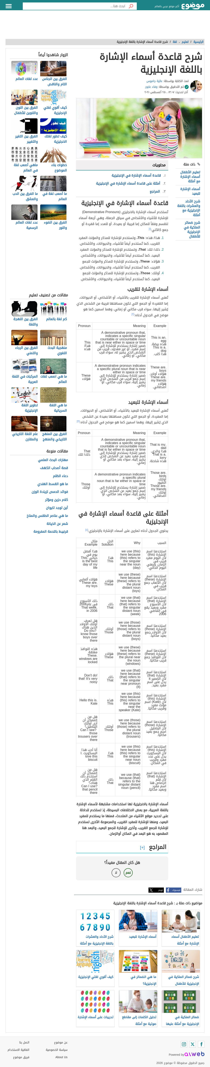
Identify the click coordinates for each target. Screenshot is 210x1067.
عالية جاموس (154, 81)
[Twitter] (192, 1044)
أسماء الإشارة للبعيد (190, 191)
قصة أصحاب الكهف (54, 468)
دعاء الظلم (60, 476)
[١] (150, 229)
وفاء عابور (151, 87)
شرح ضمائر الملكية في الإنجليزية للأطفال (192, 229)
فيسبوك (176, 890)
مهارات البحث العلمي (53, 460)
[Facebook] (201, 1044)
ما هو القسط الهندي (52, 484)
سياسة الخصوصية (56, 1050)
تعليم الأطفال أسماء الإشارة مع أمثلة (190, 177)
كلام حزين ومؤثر (56, 500)
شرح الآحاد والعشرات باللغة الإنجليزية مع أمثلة (188, 208)
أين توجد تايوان (57, 508)
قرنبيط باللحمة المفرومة (50, 532)
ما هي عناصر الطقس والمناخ (47, 516)
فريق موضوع (21, 1057)
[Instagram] (184, 1044)
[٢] (133, 314)
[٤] (86, 530)
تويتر (160, 890)
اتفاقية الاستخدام (18, 1050)
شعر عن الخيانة (57, 524)
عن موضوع (60, 1042)
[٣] (78, 421)
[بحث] (131, 6)
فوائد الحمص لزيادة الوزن (50, 492)
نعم (128, 872)
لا (116, 872)
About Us (61, 1057)
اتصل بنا (24, 1042)
